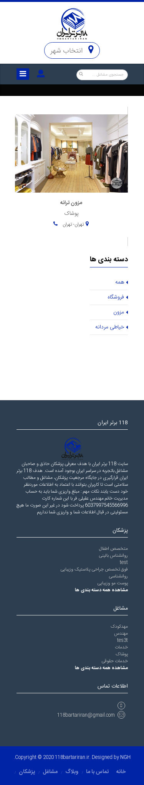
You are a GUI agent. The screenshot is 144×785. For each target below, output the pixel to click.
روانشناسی (118, 576)
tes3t (122, 640)
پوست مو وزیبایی (112, 583)
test (124, 562)
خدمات (121, 647)
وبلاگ (71, 772)
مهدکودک (119, 626)
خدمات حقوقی (114, 661)
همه (119, 282)
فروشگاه (116, 297)
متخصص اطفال (113, 548)
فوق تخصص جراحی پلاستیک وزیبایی (94, 569)
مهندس (121, 633)
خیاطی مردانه (109, 327)
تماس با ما (97, 772)
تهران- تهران (72, 224)
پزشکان (27, 772)
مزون (118, 312)
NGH (125, 757)
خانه (121, 772)
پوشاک (122, 654)
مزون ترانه (71, 203)
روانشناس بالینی (113, 555)
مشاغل (50, 772)
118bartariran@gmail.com (91, 715)
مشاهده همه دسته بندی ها (101, 590)
